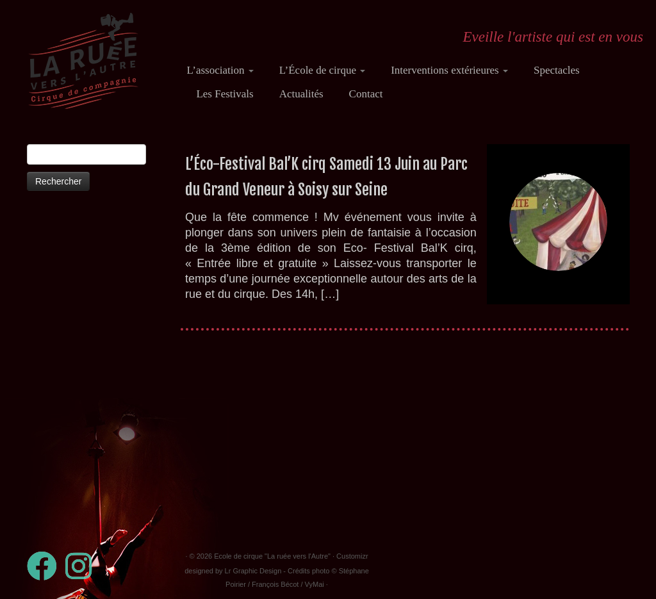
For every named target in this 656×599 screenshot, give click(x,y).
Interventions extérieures (449, 70)
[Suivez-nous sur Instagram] (82, 566)
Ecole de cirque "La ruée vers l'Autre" (272, 556)
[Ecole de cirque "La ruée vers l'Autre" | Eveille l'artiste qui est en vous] (83, 61)
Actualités (301, 94)
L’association (219, 70)
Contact (366, 94)
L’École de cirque (322, 70)
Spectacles (557, 70)
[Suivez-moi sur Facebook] (46, 566)
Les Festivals (224, 94)
